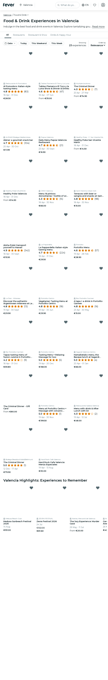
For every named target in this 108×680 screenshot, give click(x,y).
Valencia (7, 15)
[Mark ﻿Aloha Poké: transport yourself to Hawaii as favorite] (30, 214)
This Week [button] (56, 43)
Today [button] (23, 43)
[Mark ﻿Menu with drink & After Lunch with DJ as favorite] (101, 376)
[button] (21, 15)
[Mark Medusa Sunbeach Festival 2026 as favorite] (31, 488)
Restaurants (19, 35)
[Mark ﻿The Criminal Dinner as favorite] (101, 53)
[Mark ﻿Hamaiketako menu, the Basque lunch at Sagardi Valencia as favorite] (101, 322)
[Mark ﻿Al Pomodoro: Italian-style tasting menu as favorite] (30, 53)
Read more (98, 26)
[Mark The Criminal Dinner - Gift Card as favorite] (30, 376)
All (7, 35)
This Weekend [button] (39, 43)
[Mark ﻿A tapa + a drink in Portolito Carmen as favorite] (101, 268)
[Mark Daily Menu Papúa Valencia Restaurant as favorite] (66, 107)
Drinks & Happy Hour (60, 35)
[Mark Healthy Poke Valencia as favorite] (30, 161)
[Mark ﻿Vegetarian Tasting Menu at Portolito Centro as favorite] (66, 268)
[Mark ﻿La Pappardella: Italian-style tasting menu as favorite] (66, 214)
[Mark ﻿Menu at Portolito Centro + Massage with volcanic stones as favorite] (66, 376)
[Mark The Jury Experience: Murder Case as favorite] (98, 488)
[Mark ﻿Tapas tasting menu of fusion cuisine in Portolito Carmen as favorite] (30, 322)
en (84, 5)
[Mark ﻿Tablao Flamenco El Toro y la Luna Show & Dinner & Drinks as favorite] (66, 53)
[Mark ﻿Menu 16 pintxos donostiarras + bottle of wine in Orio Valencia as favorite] (66, 161)
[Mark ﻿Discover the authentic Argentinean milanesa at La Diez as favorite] (30, 268)
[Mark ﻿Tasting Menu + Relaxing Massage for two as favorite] (66, 322)
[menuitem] (7, 35)
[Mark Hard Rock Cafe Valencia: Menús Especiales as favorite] (66, 429)
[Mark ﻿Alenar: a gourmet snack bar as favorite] (30, 107)
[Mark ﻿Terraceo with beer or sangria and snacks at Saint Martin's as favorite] (101, 161)
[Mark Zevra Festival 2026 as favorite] (64, 488)
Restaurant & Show (37, 35)
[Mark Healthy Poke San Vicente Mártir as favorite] (101, 107)
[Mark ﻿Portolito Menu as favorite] (101, 214)
